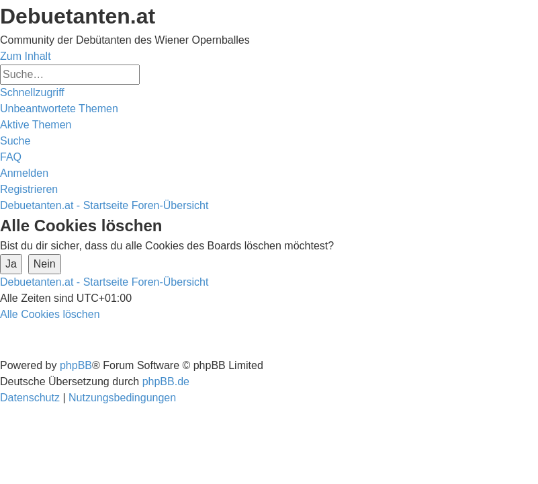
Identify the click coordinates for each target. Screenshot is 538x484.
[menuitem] (59, 108)
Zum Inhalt (25, 56)
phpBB (76, 365)
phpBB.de (165, 381)
